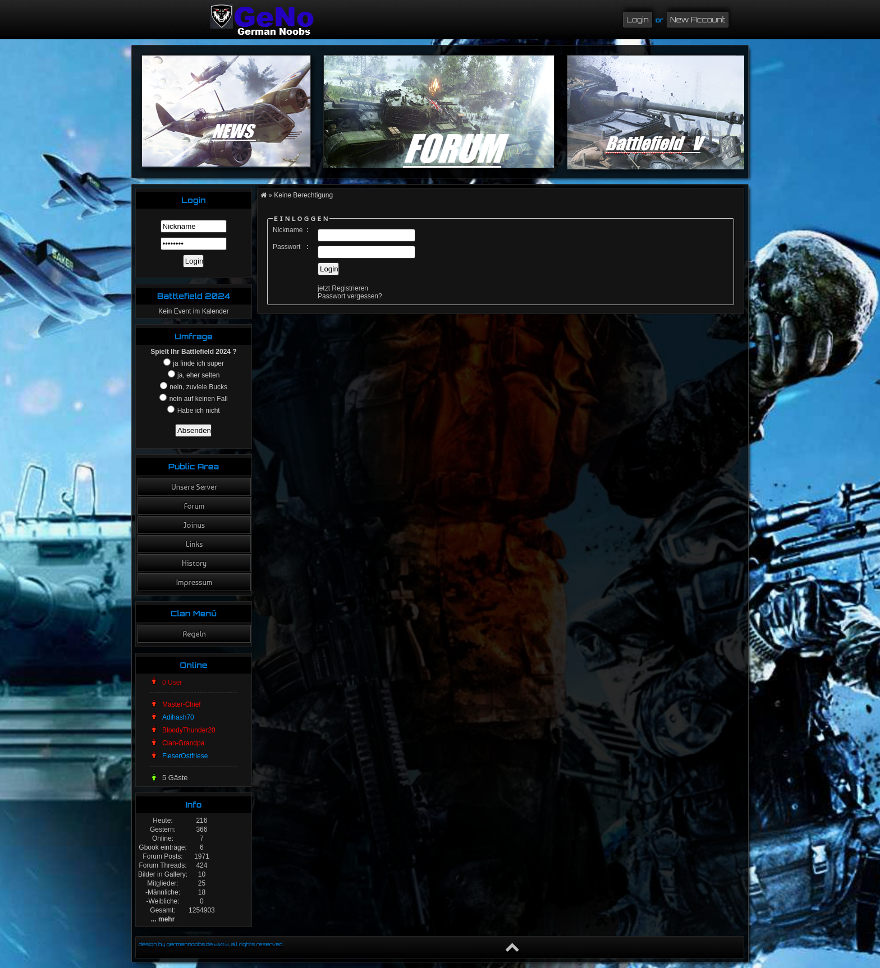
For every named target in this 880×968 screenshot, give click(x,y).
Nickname (287, 230)
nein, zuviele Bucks (197, 387)
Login (637, 19)
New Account (697, 19)
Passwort (286, 247)
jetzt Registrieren (343, 288)
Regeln (194, 633)
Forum (194, 505)
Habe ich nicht (197, 410)
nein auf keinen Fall (197, 399)
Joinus (194, 524)
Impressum (194, 582)
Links (194, 544)
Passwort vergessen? (350, 296)
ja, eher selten (198, 375)
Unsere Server (194, 486)
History (194, 563)
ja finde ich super (197, 363)
